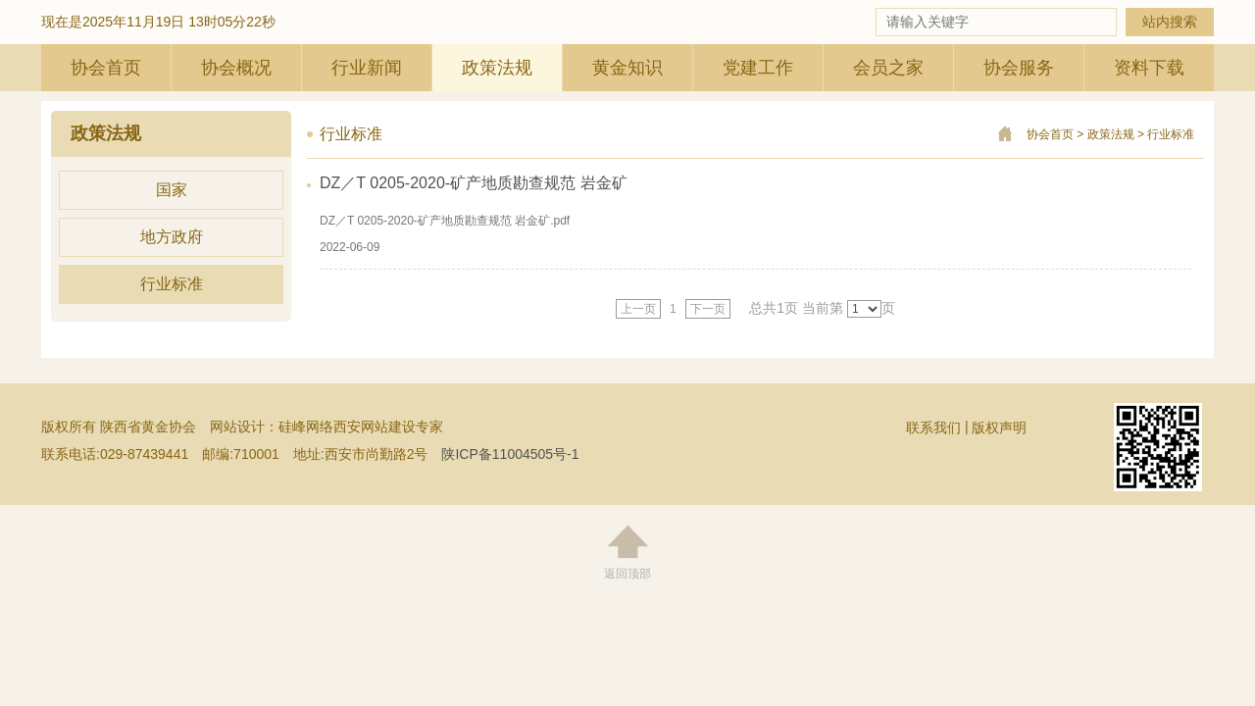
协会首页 (106, 67)
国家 (171, 189)
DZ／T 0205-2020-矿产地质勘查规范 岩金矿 (474, 183)
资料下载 (1149, 67)
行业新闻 (366, 67)
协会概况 (236, 67)
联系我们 (933, 427)
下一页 (708, 309)
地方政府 (171, 236)
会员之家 (888, 67)
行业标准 (171, 284)
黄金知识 (627, 67)
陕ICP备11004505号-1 (509, 454)
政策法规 (497, 67)
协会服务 (1018, 67)
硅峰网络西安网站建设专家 (360, 426)
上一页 (638, 309)
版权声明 (999, 427)
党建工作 (758, 67)
